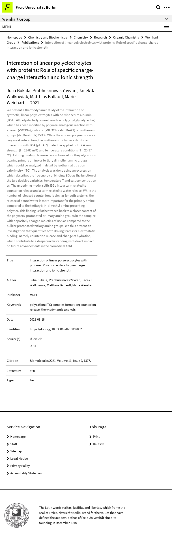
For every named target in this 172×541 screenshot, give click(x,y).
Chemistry (81, 37)
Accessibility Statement (26, 473)
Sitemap (16, 451)
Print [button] (96, 436)
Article (37, 339)
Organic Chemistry (126, 37)
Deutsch (98, 444)
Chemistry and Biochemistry (47, 37)
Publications (30, 42)
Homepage (14, 37)
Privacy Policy (20, 465)
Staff (13, 444)
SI (34, 346)
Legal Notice (19, 458)
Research (100, 37)
